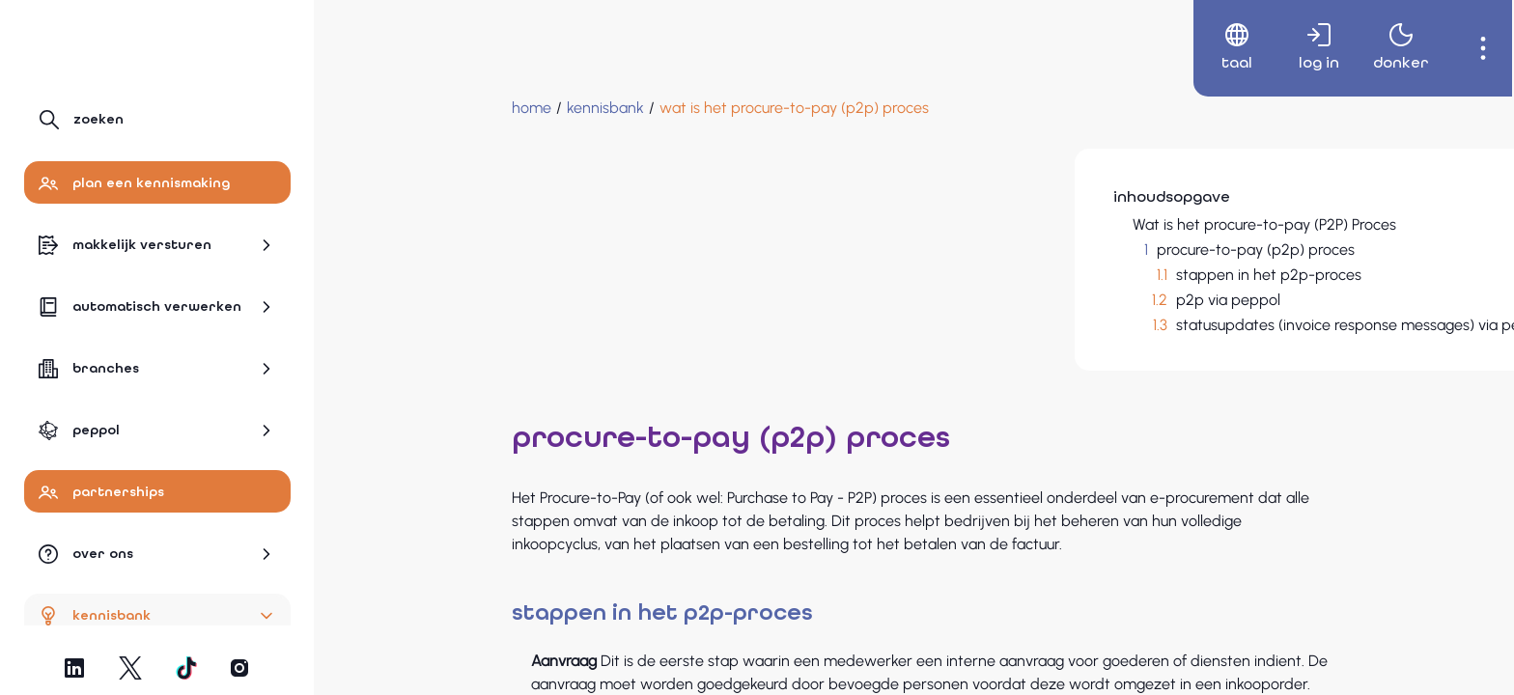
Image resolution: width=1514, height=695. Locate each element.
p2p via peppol (1075, 300)
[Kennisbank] (452, 108)
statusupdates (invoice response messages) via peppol (1210, 325)
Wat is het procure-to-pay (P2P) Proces (1111, 224)
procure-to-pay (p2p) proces (1102, 249)
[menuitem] (1217, 48)
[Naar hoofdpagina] (108, 45)
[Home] (379, 108)
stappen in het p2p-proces (1115, 274)
